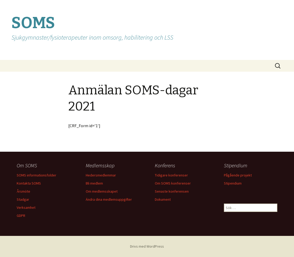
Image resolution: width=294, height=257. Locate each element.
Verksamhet (26, 207)
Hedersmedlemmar (101, 175)
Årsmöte (23, 191)
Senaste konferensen (172, 191)
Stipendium (233, 183)
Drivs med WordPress (147, 246)
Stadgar (23, 199)
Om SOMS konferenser (173, 183)
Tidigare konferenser (171, 175)
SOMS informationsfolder (36, 175)
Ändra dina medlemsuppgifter (109, 199)
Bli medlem (94, 183)
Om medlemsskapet (102, 191)
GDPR (21, 215)
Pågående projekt (238, 175)
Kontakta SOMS (29, 183)
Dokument (163, 199)
